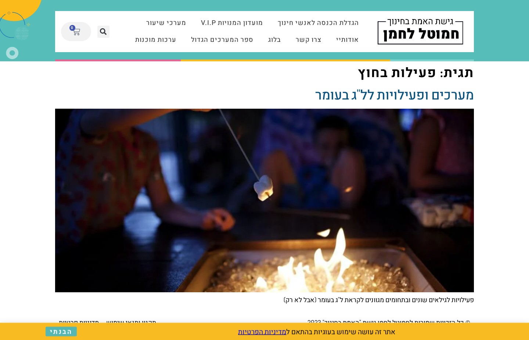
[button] (103, 32)
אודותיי (347, 40)
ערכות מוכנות (155, 40)
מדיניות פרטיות (79, 322)
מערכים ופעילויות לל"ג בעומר (394, 94)
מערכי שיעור (166, 23)
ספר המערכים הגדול (222, 40)
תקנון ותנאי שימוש (131, 322)
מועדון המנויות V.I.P (232, 23)
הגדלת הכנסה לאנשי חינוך (318, 23)
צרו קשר (308, 40)
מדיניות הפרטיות (262, 332)
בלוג (274, 40)
